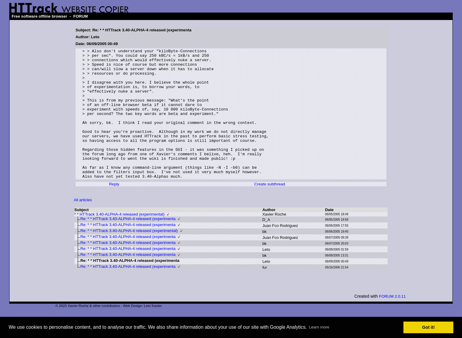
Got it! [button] (428, 327)
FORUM (80, 16)
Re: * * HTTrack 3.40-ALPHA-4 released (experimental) (129, 256)
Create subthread (269, 210)
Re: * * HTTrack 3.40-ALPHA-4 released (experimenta (128, 244)
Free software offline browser (39, 16)
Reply (114, 210)
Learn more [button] (319, 327)
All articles (83, 226)
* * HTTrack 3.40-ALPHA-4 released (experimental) (119, 240)
